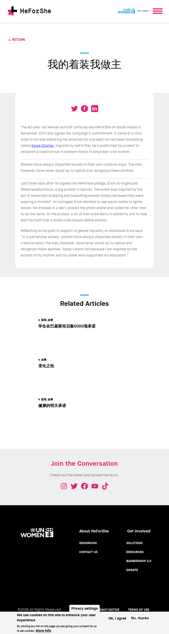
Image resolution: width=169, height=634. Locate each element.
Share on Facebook (84, 108)
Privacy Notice (107, 610)
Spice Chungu (42, 145)
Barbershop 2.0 (138, 561)
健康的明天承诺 (52, 405)
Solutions (134, 543)
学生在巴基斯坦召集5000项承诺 (67, 326)
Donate (132, 570)
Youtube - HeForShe (94, 486)
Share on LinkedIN (94, 108)
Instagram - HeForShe (63, 486)
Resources (134, 552)
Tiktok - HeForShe (105, 486)
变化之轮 (46, 366)
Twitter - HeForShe (74, 486)
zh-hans (143, 10)
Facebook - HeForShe (84, 486)
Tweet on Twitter (74, 108)
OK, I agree (117, 619)
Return (18, 39)
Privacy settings (84, 609)
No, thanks (140, 619)
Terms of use (138, 610)
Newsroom (88, 543)
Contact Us (88, 552)
